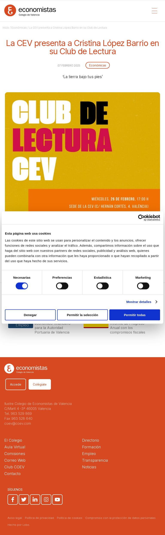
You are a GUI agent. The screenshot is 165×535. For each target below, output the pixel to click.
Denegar (30, 315)
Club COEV (14, 467)
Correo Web (15, 460)
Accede (15, 384)
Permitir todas (135, 315)
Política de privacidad (39, 518)
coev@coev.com (17, 423)
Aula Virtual (14, 447)
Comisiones (14, 453)
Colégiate (40, 384)
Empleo (89, 453)
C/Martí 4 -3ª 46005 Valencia (27, 408)
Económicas (19, 27)
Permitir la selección (82, 315)
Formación (91, 447)
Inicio (6, 27)
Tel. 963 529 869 (18, 413)
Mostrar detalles (138, 302)
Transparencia (95, 460)
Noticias (89, 467)
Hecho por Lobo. (19, 524)
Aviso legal (15, 518)
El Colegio (13, 440)
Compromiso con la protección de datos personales (120, 518)
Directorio (90, 440)
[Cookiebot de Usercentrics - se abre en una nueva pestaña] (141, 218)
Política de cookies (69, 518)
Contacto (12, 473)
